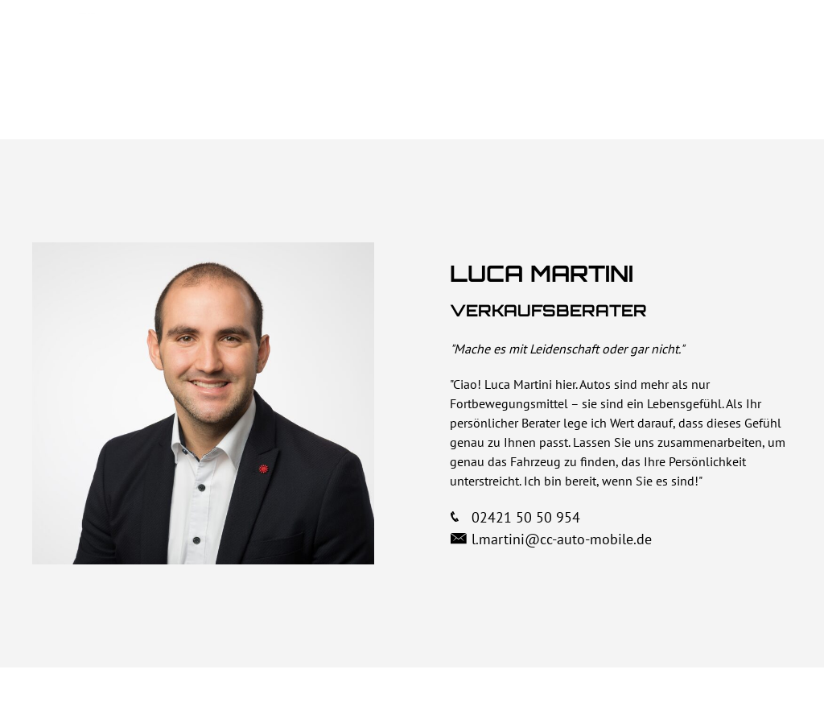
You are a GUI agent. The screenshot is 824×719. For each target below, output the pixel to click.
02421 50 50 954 (519, 517)
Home (363, 43)
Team (677, 43)
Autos (610, 43)
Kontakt (752, 43)
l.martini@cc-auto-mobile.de (562, 539)
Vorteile (531, 43)
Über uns (443, 43)
